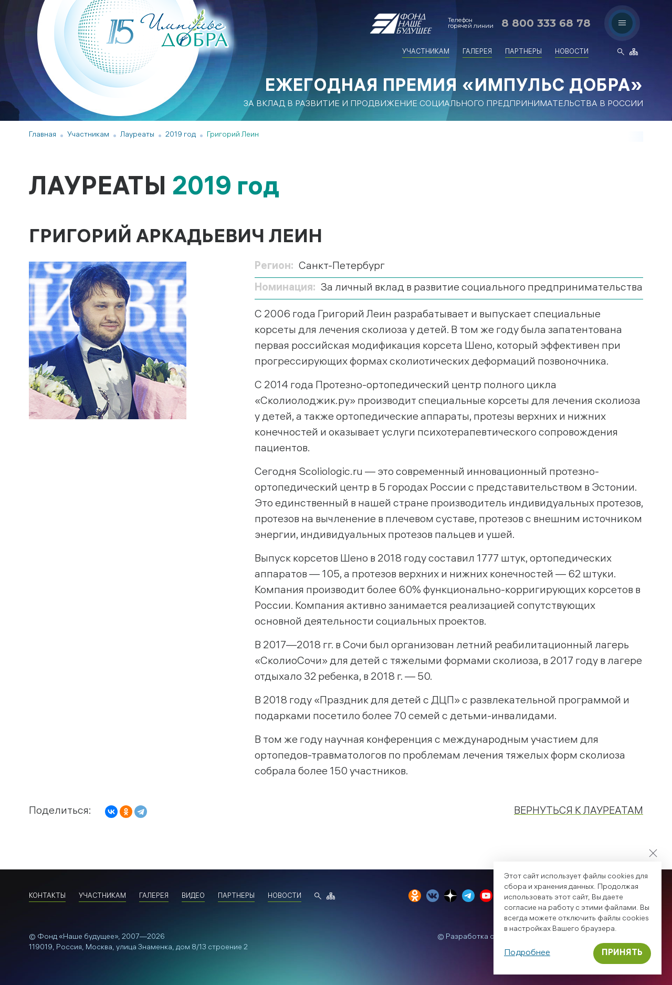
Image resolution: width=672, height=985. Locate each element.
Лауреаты (137, 135)
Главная (42, 135)
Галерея (477, 52)
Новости (572, 52)
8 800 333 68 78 (546, 23)
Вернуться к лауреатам (577, 811)
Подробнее (527, 953)
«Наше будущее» (88, 937)
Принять (622, 953)
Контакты (47, 896)
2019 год (180, 135)
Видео (193, 896)
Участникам (425, 52)
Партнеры (523, 52)
